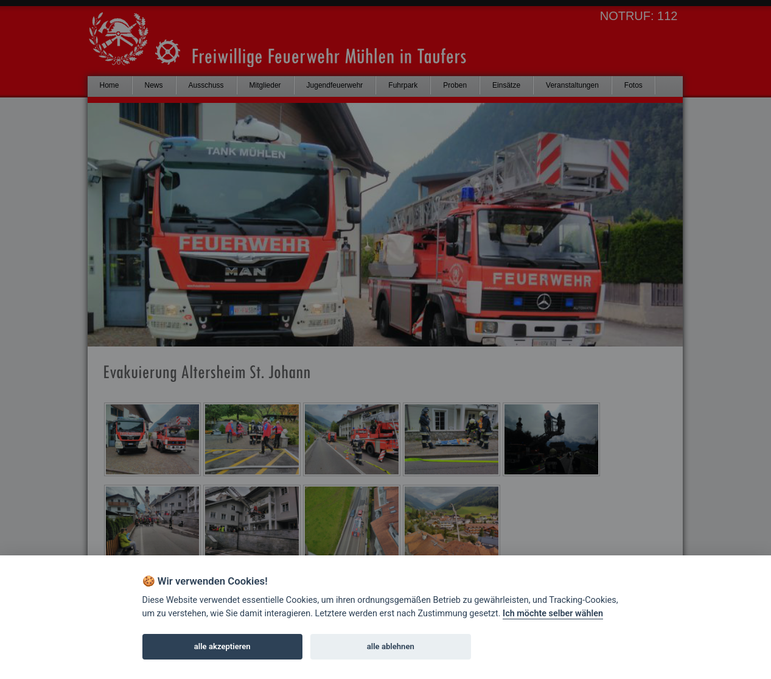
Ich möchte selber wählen (553, 613)
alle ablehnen (390, 646)
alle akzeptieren (222, 646)
